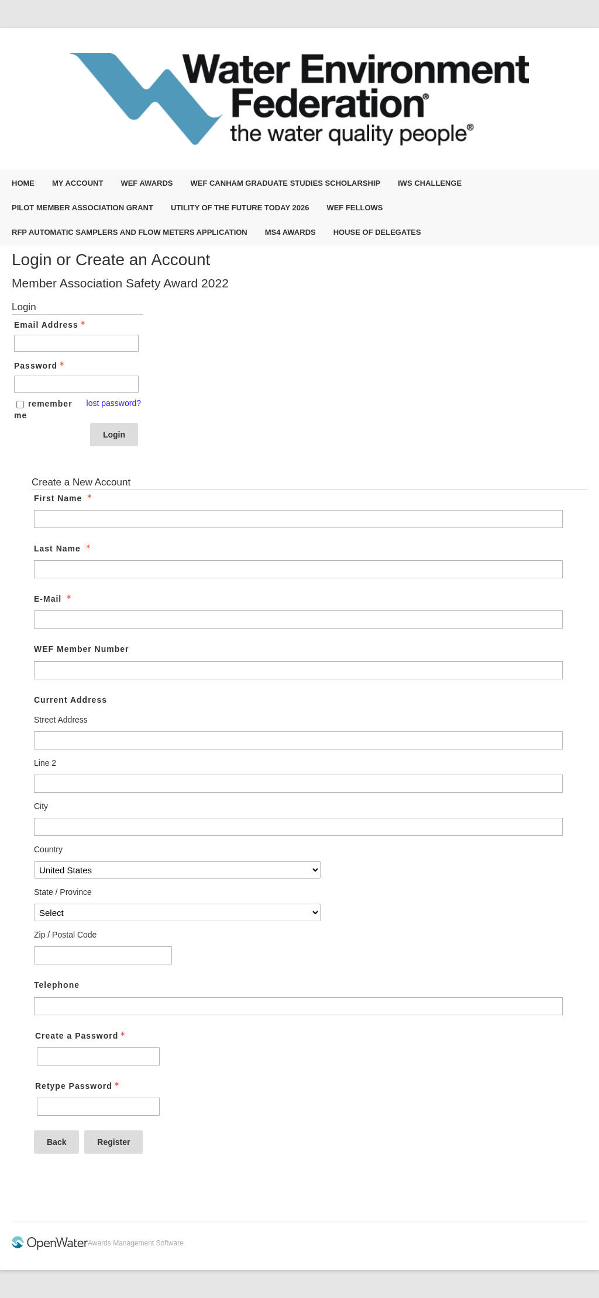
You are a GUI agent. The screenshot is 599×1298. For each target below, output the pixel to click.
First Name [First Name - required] (64, 498)
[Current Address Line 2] (298, 784)
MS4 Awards (290, 232)
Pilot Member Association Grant (82, 207)
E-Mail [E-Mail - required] (54, 598)
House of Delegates (377, 232)
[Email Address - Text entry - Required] (76, 343)
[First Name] (298, 519)
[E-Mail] (298, 619)
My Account (77, 183)
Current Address (70, 699)
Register (113, 1142)
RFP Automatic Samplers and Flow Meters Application (129, 232)
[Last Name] (298, 569)
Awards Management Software (136, 1243)
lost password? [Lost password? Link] (114, 403)
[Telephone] (298, 1006)
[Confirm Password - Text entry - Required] (98, 1107)
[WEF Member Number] (298, 670)
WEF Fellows (354, 207)
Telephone (57, 985)
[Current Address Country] (177, 870)
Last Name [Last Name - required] (63, 548)
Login (114, 434)
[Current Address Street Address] (298, 740)
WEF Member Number (81, 649)
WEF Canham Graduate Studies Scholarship (285, 183)
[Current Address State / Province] (177, 912)
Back (56, 1142)
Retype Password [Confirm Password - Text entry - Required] (78, 1086)
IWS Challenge (430, 183)
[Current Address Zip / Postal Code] (103, 955)
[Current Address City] (298, 827)
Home (23, 183)
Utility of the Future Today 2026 (240, 207)
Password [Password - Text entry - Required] (40, 365)
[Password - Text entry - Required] (76, 384)
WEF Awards (147, 183)
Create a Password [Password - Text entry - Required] (81, 1035)
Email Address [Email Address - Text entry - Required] (51, 324)
